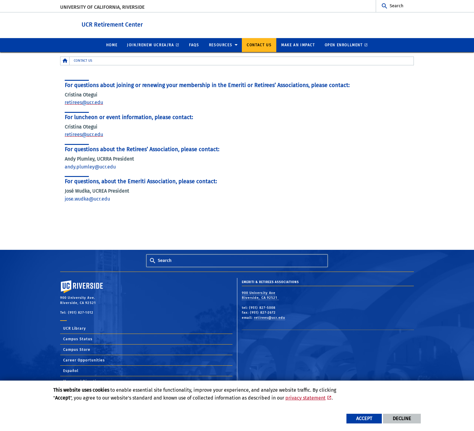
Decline (402, 418)
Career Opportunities (84, 360)
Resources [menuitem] (220, 45)
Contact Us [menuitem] (259, 45)
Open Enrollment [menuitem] (344, 45)
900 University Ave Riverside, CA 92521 (260, 295)
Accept (364, 418)
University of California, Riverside (102, 7)
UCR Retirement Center (149, 23)
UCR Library (74, 328)
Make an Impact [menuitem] (298, 45)
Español (71, 370)
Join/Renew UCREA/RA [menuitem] (150, 45)
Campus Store (76, 349)
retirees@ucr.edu (269, 317)
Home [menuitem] (111, 45)
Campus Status (78, 339)
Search (396, 5)
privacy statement (305, 398)
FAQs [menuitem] (194, 45)
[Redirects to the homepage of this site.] (65, 61)
